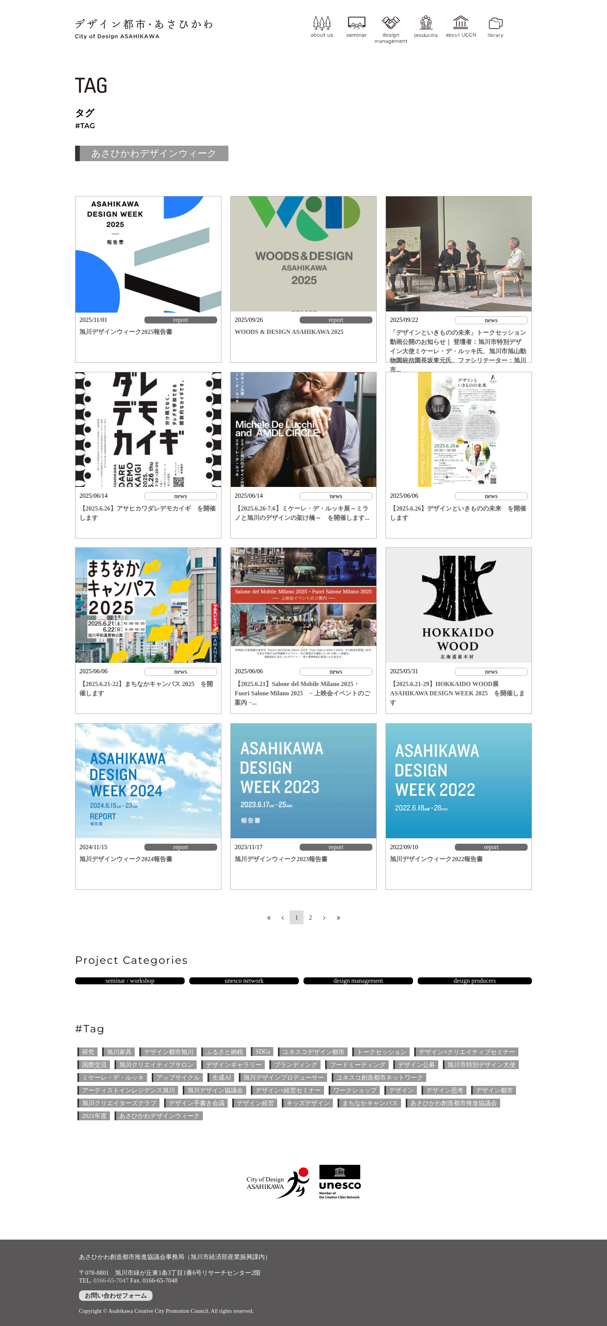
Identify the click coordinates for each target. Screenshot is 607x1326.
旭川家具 (119, 1052)
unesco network (244, 980)
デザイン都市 (494, 1090)
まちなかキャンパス (370, 1103)
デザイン (401, 1090)
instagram (522, 22)
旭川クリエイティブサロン (156, 1064)
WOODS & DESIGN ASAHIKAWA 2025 (289, 331)
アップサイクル (178, 1077)
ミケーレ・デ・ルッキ (113, 1077)
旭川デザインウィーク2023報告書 (281, 859)
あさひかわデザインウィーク (159, 1116)
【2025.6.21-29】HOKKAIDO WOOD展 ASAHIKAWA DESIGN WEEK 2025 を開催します (457, 693)
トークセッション (381, 1052)
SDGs (262, 1051)
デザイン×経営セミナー (288, 1090)
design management (391, 29)
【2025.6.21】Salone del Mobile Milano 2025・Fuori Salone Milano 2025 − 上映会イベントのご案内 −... (302, 693)
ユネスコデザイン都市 (314, 1052)
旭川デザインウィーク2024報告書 (125, 859)
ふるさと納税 (224, 1052)
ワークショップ (355, 1090)
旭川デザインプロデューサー (283, 1077)
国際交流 (94, 1064)
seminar (356, 29)
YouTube (522, 37)
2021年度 (94, 1116)
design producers (475, 980)
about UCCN (460, 29)
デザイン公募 (416, 1064)
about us (321, 29)
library (495, 29)
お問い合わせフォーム (116, 1295)
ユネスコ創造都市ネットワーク (379, 1077)
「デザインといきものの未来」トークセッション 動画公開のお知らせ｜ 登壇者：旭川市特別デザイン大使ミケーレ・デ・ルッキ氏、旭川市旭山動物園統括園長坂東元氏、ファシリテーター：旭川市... (458, 351)
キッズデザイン (308, 1103)
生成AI (221, 1077)
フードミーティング (358, 1064)
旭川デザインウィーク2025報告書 (125, 331)
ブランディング (295, 1064)
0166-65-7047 (111, 1280)
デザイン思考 (444, 1090)
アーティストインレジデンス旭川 (128, 1090)
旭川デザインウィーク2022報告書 (436, 859)
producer (425, 29)
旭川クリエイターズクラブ (119, 1103)
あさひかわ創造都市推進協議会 (453, 1103)
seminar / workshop (129, 980)
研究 (88, 1052)
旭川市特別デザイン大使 (482, 1064)
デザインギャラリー (234, 1064)
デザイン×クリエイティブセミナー (467, 1052)
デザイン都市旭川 (169, 1052)
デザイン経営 (255, 1103)
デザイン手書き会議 (197, 1103)
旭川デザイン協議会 (215, 1090)
